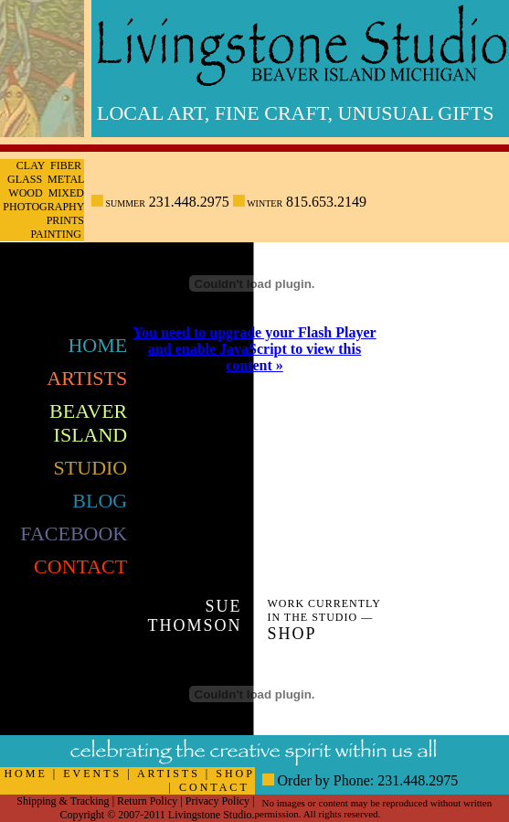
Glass (24, 179)
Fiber (65, 165)
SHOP (235, 773)
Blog (99, 500)
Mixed (66, 193)
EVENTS (92, 773)
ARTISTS (168, 773)
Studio (91, 467)
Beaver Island (88, 423)
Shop (291, 634)
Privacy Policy (217, 801)
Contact (80, 566)
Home (97, 345)
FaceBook (73, 533)
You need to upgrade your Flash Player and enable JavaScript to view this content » (254, 349)
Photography (43, 206)
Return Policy (147, 801)
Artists (87, 378)
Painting (55, 234)
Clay (30, 165)
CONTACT (214, 787)
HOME (25, 773)
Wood (25, 193)
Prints (65, 220)
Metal (66, 179)
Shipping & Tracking (62, 801)
